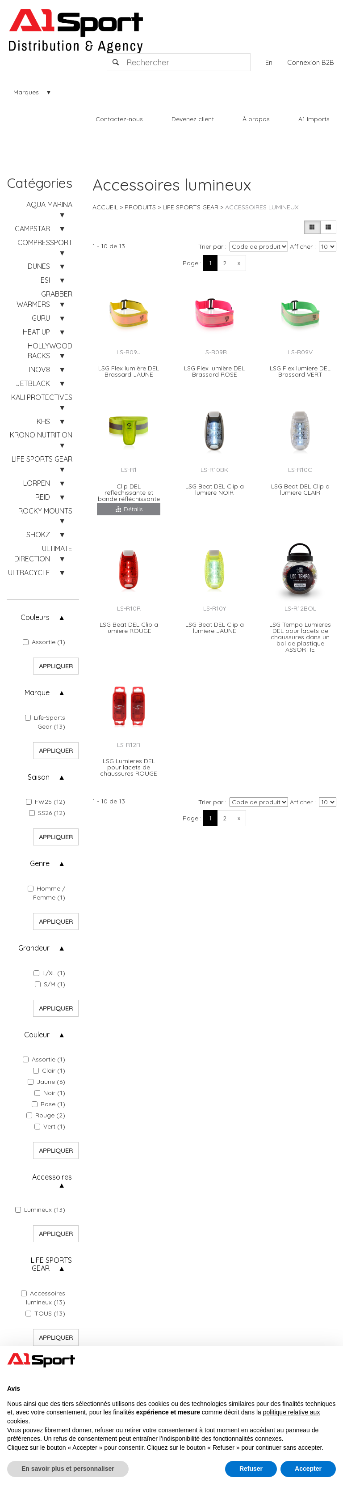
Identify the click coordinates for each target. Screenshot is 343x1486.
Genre (40, 863)
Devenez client (193, 119)
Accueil (105, 207)
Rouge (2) (45, 1115)
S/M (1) (50, 984)
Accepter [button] (308, 1468)
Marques (26, 92)
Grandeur (34, 947)
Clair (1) (49, 1070)
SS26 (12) (47, 813)
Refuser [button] (251, 1468)
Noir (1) (49, 1093)
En (268, 62)
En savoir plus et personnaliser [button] (67, 1468)
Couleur (37, 1034)
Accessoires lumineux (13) (43, 1297)
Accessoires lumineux (261, 207)
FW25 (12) (45, 802)
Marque (37, 692)
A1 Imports (314, 119)
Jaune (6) (46, 1082)
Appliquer (56, 666)
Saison (39, 777)
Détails (129, 509)
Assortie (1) (44, 642)
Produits (140, 207)
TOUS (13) (45, 1313)
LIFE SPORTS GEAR (51, 1264)
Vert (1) (49, 1126)
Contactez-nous (119, 119)
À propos (256, 119)
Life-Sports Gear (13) (45, 721)
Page (190, 263)
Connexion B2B (310, 62)
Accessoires (52, 1176)
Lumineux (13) (40, 1210)
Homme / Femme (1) (46, 892)
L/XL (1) (49, 973)
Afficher (301, 246)
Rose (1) (48, 1104)
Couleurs (35, 617)
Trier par (210, 246)
